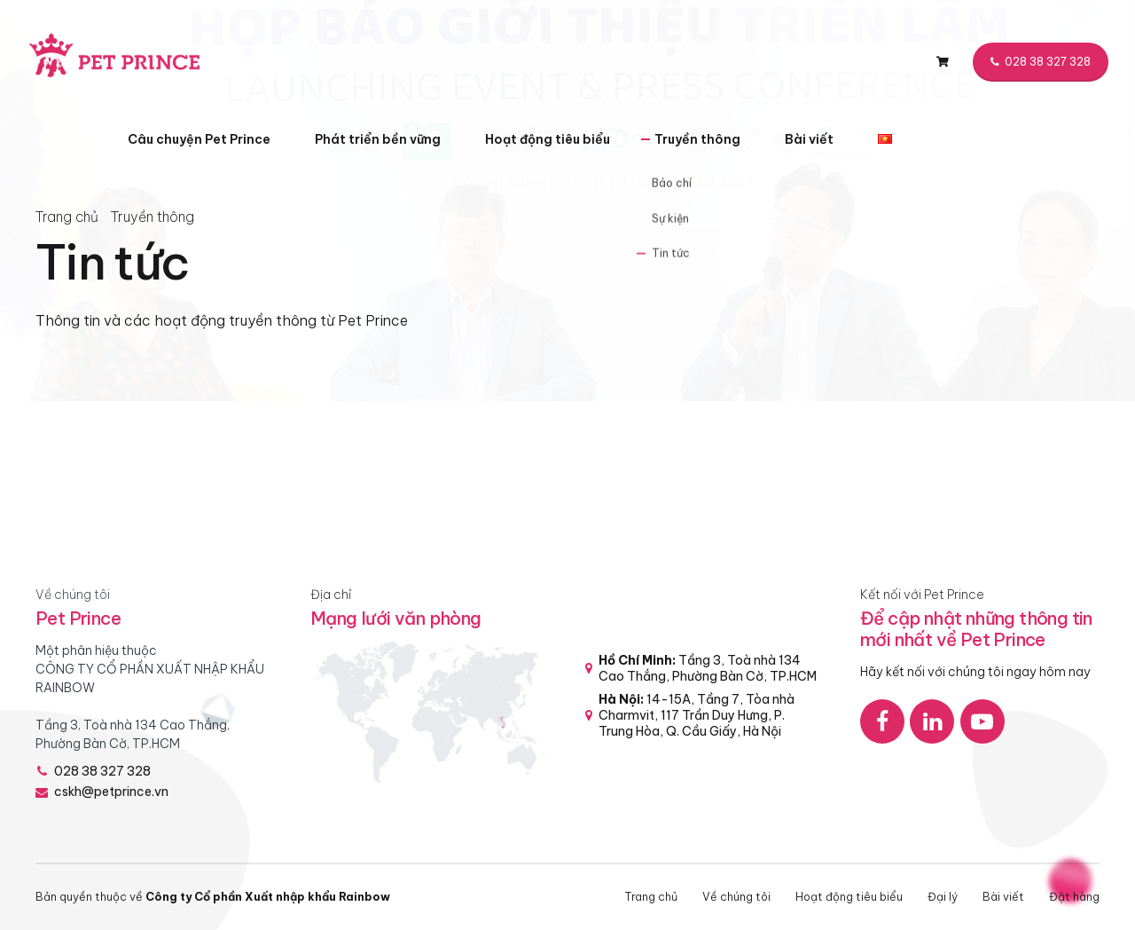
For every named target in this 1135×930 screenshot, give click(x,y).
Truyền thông (697, 139)
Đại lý (943, 896)
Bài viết (809, 139)
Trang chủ (66, 217)
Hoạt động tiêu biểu (547, 139)
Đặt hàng (1074, 896)
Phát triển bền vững (378, 139)
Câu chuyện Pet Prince (199, 139)
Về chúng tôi (736, 896)
